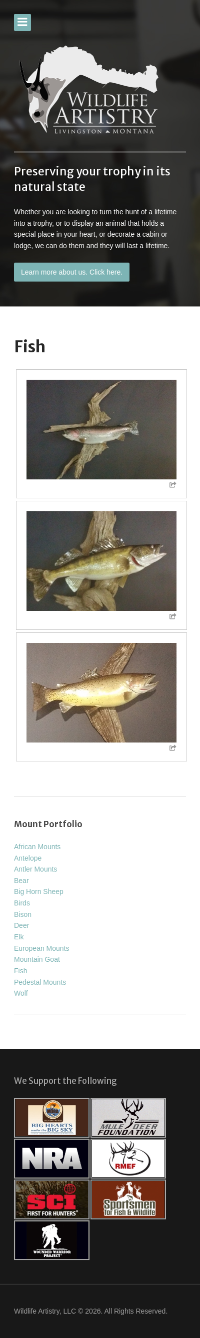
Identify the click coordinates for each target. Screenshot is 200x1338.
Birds (22, 903)
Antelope (28, 858)
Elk (19, 937)
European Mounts (42, 948)
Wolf (21, 993)
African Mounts (37, 847)
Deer (21, 925)
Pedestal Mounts (40, 982)
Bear (21, 881)
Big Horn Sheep (39, 891)
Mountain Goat (37, 959)
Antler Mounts (35, 869)
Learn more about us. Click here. (71, 272)
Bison (23, 914)
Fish (20, 971)
